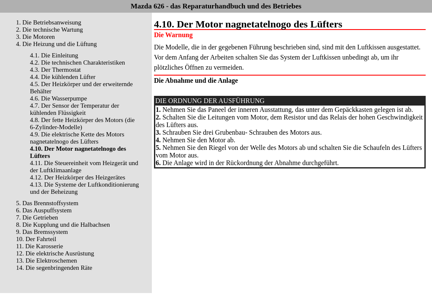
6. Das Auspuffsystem (44, 210)
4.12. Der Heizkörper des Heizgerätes (77, 177)
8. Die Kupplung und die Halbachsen (63, 224)
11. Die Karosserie (39, 246)
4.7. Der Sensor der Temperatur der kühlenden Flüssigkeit (74, 109)
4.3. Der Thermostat (55, 69)
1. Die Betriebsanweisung (48, 22)
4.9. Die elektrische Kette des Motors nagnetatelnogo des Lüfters (77, 138)
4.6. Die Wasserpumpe (58, 98)
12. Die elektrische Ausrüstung (55, 253)
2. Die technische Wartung (49, 29)
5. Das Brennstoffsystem (47, 203)
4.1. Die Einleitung (54, 55)
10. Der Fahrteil (36, 239)
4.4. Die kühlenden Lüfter (62, 76)
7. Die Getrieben (37, 217)
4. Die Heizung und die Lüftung (56, 44)
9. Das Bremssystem (42, 231)
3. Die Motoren (35, 36)
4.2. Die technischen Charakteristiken (77, 62)
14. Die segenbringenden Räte (54, 267)
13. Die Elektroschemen (46, 260)
